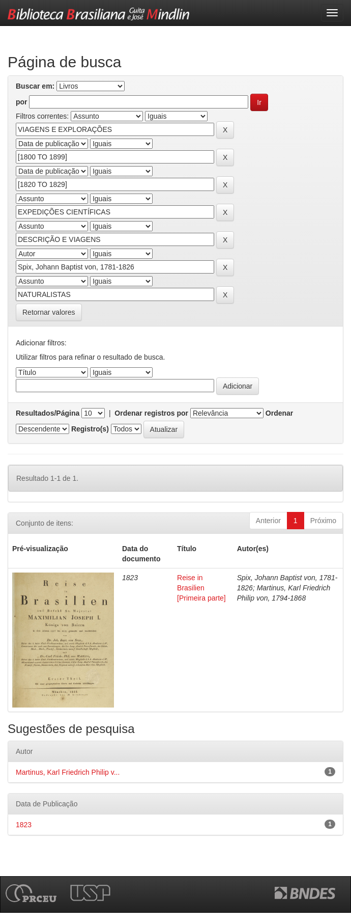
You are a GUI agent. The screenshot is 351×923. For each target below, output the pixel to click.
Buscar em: (35, 86)
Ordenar (279, 413)
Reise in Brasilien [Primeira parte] (201, 588)
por (21, 102)
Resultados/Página (47, 413)
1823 (24, 825)
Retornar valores (48, 312)
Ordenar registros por (151, 413)
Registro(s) (90, 429)
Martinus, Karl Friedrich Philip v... (68, 772)
